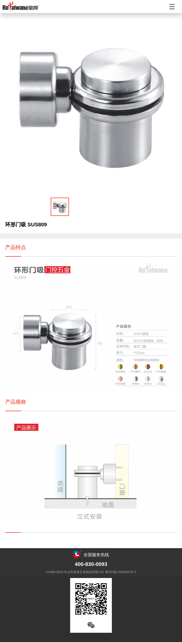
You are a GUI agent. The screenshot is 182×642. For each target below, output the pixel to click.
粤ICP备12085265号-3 (120, 572)
